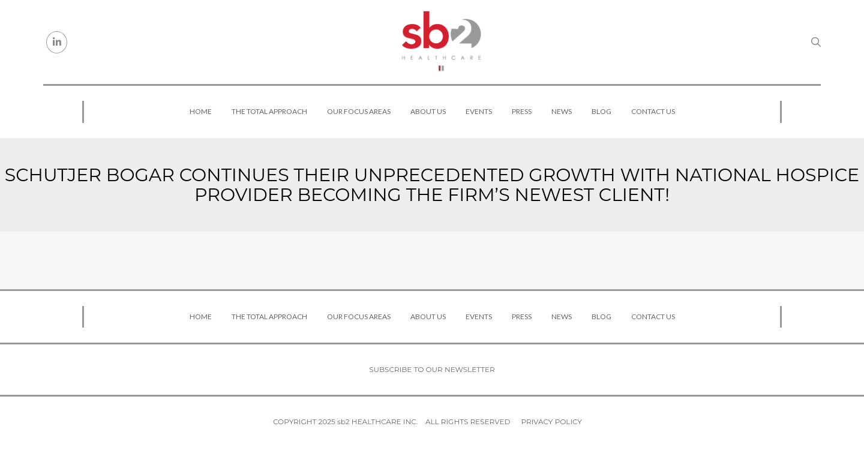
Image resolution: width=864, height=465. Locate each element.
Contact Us (653, 111)
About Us (428, 111)
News (561, 111)
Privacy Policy (551, 421)
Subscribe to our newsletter (432, 369)
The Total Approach (269, 111)
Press (522, 111)
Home (201, 111)
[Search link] (816, 42)
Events (479, 111)
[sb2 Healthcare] (441, 42)
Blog (601, 111)
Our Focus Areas (359, 111)
